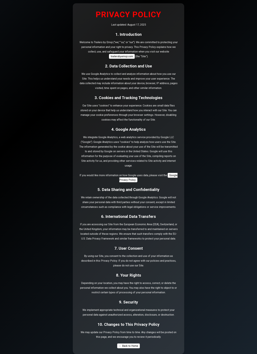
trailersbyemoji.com (122, 56)
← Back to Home (128, 345)
